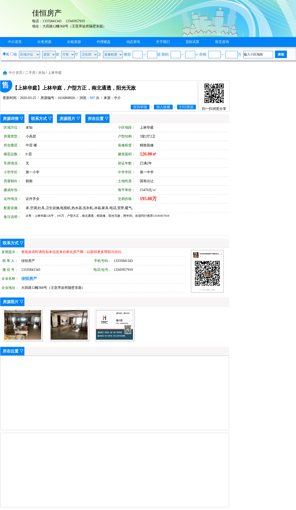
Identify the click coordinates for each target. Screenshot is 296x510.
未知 (41, 73)
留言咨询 (222, 42)
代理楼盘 (104, 42)
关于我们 (163, 42)
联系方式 (39, 119)
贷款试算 (192, 42)
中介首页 (15, 42)
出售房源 (44, 42)
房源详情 (10, 119)
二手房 (30, 73)
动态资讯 (133, 42)
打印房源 (186, 107)
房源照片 (67, 119)
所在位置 (96, 119)
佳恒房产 (29, 278)
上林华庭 (55, 73)
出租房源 (74, 42)
